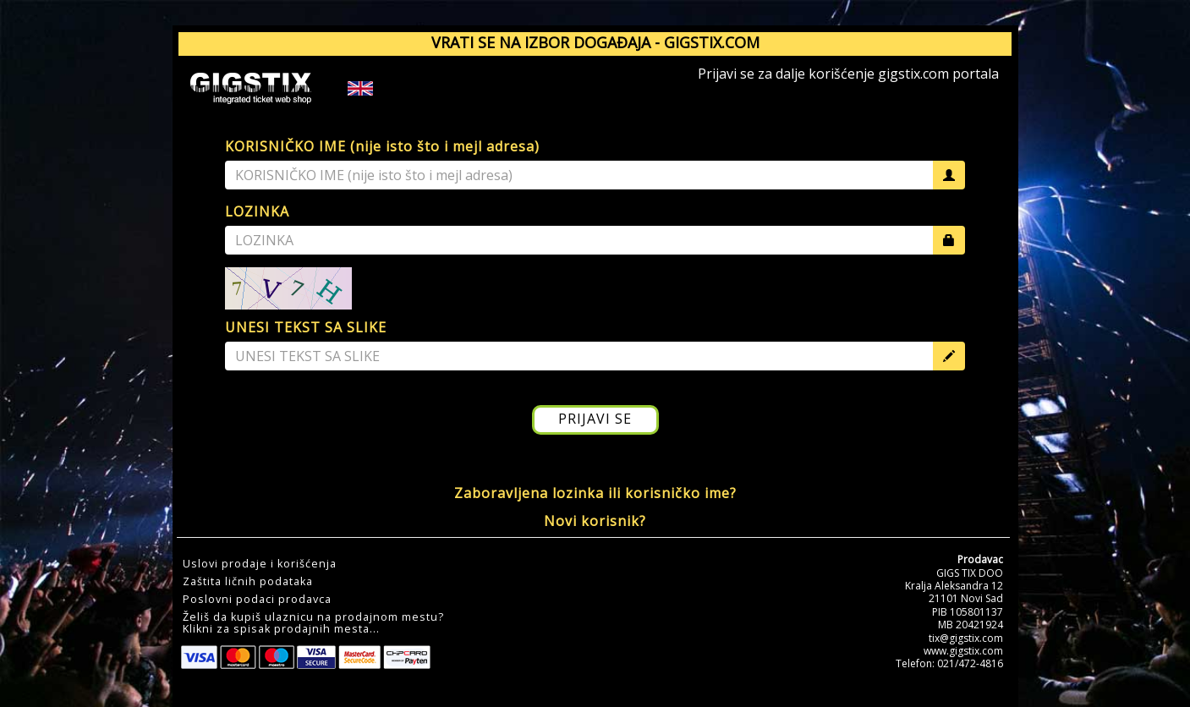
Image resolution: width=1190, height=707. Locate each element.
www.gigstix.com (963, 651)
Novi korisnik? (595, 521)
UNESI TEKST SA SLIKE (306, 327)
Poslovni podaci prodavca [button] (257, 599)
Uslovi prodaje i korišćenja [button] (260, 564)
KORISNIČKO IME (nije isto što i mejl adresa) (382, 146)
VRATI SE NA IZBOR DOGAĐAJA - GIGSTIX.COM (595, 42)
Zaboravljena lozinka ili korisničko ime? (595, 493)
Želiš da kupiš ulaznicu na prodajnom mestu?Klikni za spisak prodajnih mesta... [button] (313, 623)
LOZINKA (257, 211)
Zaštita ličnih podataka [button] (248, 582)
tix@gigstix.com (966, 638)
